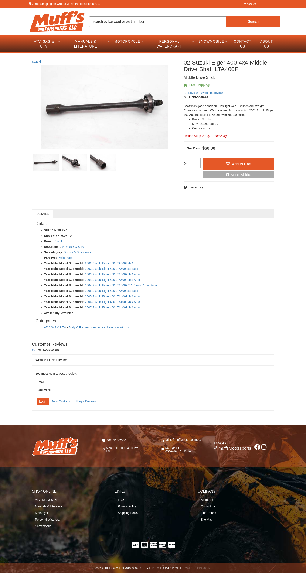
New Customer (62, 401)
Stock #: (49, 235)
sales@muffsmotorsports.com (184, 439)
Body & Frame (78, 327)
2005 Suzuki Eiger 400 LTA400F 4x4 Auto (112, 296)
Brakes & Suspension (78, 252)
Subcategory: (53, 252)
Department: (52, 246)
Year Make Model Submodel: (64, 263)
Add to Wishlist (241, 174)
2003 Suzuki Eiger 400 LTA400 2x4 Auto (111, 268)
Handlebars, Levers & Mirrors (109, 327)
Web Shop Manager (198, 568)
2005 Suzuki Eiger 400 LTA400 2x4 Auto (111, 291)
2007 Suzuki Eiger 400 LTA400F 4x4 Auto (112, 307)
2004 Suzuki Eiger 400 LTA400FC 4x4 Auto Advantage (121, 285)
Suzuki (36, 61)
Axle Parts (66, 257)
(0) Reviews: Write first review (203, 92)
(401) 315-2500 (116, 440)
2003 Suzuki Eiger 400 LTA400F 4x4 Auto (112, 274)
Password (44, 389)
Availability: (52, 313)
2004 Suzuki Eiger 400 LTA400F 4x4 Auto (112, 280)
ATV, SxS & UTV (73, 246)
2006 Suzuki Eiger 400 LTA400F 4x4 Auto (112, 302)
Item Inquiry (195, 187)
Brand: (49, 241)
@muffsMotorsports (232, 448)
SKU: (187, 97)
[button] (184, 21)
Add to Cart (241, 164)
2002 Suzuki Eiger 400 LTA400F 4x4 (109, 263)
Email (40, 382)
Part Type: (51, 257)
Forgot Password (87, 401)
